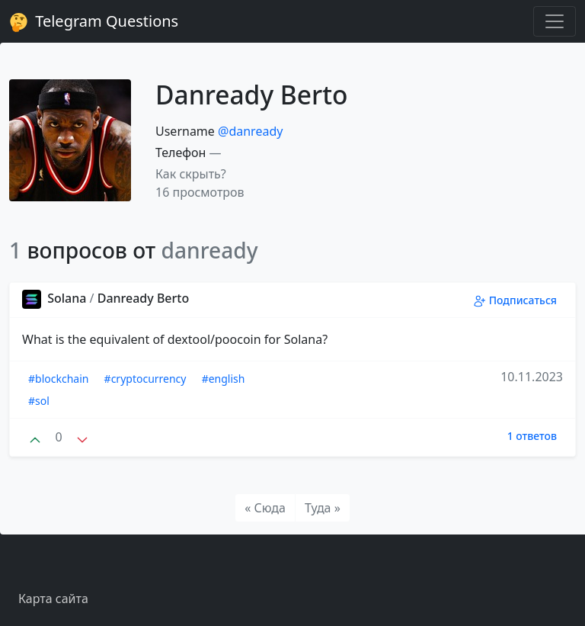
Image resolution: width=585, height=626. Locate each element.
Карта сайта (53, 598)
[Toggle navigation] (554, 21)
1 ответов (532, 436)
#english (223, 378)
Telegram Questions (93, 21)
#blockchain (58, 378)
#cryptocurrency (145, 378)
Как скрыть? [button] (190, 173)
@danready (250, 131)
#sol (39, 400)
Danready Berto (144, 298)
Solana (56, 298)
